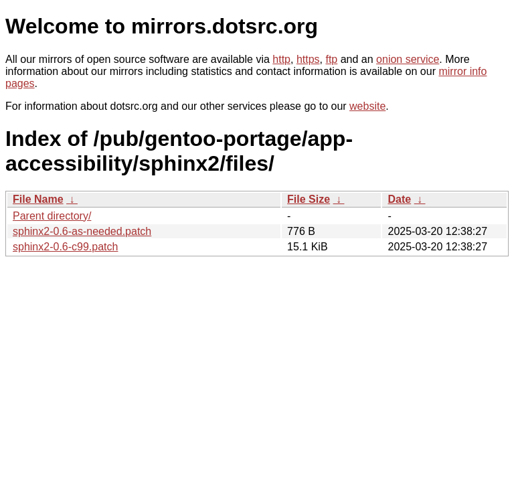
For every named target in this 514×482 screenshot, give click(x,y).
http (281, 59)
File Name (38, 199)
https (308, 59)
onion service (407, 59)
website (367, 106)
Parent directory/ (52, 216)
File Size (308, 199)
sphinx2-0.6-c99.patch (65, 246)
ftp (331, 59)
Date (399, 199)
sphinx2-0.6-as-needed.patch (82, 231)
